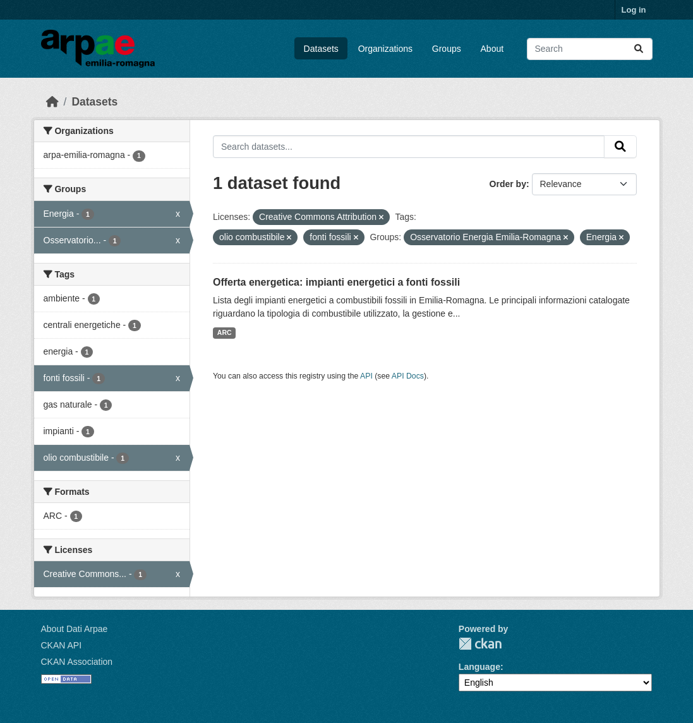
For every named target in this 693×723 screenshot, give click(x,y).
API (366, 376)
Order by (508, 184)
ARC (224, 332)
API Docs (408, 376)
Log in (634, 10)
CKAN (480, 643)
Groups (446, 49)
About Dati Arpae (74, 629)
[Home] (52, 101)
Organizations (385, 49)
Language (479, 667)
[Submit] (638, 49)
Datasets (321, 49)
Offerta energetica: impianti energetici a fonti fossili (336, 282)
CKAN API (61, 645)
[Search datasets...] (590, 49)
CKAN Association (77, 662)
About (492, 49)
